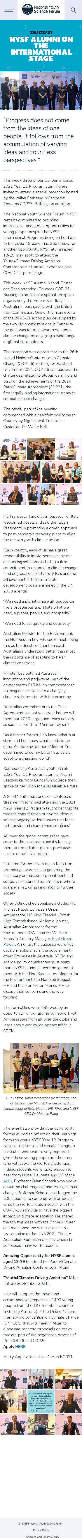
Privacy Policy (41, 1530)
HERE (20, 1346)
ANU (7, 1181)
